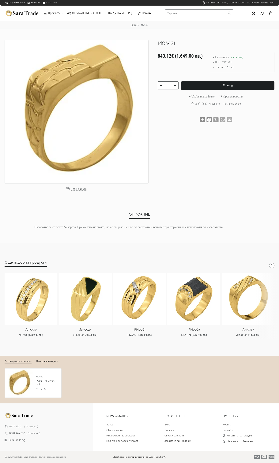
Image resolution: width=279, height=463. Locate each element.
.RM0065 (194, 330)
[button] (227, 85)
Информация (117, 416)
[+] (175, 86)
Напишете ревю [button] (232, 103)
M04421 (40, 376)
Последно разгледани (18, 361)
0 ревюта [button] (214, 103)
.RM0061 (139, 330)
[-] (161, 86)
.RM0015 (31, 330)
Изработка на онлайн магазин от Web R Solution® (139, 456)
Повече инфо (79, 189)
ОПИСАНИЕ (139, 214)
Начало (134, 25)
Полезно (230, 416)
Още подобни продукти (26, 262)
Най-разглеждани (47, 361)
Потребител (174, 416)
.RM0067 (248, 330)
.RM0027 (85, 330)
